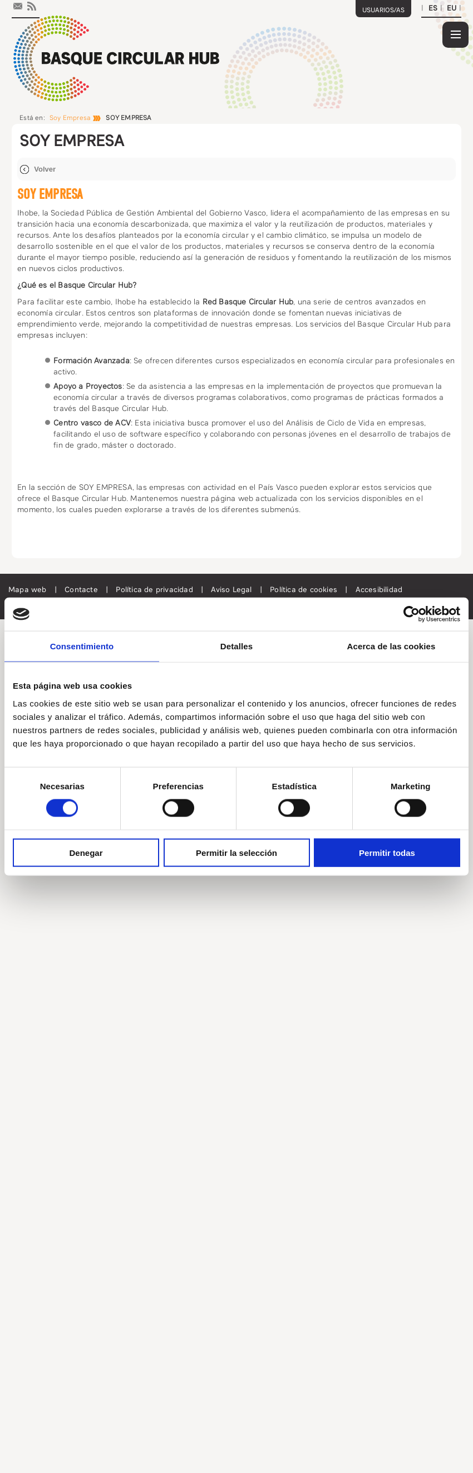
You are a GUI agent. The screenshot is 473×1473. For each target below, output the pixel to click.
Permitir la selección (236, 852)
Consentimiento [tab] (82, 646)
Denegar (85, 852)
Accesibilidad (379, 589)
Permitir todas (387, 852)
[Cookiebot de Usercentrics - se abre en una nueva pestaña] (411, 614)
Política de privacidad (155, 589)
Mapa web (28, 589)
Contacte (82, 589)
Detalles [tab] (236, 646)
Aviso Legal (232, 589)
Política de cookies (304, 589)
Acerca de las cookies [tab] (391, 646)
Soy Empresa (70, 118)
